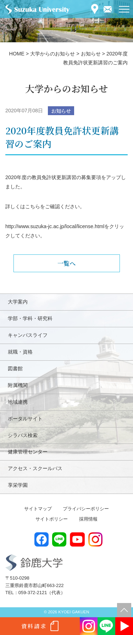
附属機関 (18, 385)
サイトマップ (38, 508)
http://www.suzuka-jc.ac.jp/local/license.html (54, 226)
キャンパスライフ (28, 335)
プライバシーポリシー (86, 508)
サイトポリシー (51, 519)
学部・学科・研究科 (30, 318)
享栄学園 (18, 485)
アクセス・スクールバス (35, 468)
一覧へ (66, 263)
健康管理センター (28, 451)
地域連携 (18, 402)
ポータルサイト (25, 418)
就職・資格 (20, 352)
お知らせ (61, 110)
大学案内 (18, 302)
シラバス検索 (23, 435)
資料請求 (34, 626)
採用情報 (88, 519)
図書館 (15, 368)
